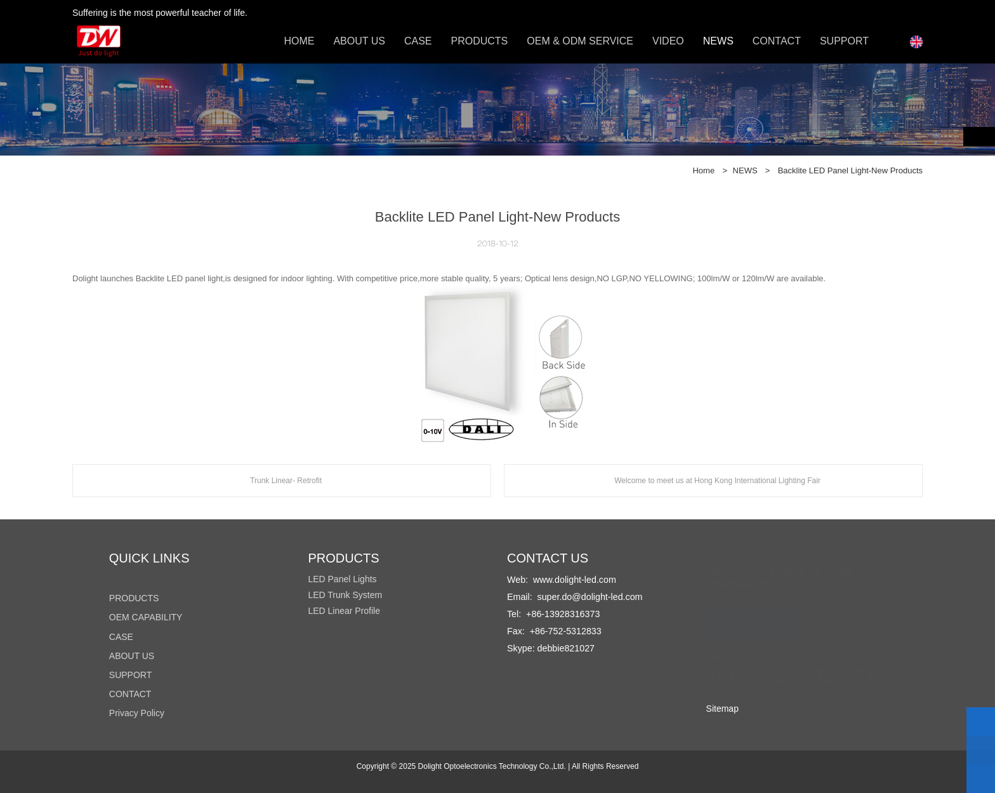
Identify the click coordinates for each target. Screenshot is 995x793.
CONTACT (777, 41)
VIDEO (668, 41)
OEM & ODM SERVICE (580, 41)
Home (703, 170)
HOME (299, 41)
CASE (418, 41)
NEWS (718, 41)
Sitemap (722, 708)
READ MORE (752, 620)
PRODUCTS (479, 41)
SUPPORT (844, 41)
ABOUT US (359, 41)
